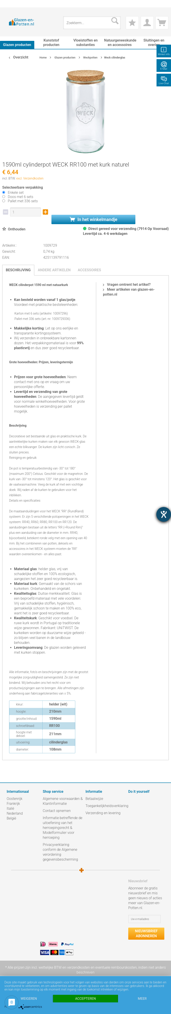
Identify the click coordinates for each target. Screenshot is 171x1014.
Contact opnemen (57, 811)
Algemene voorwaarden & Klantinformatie (63, 801)
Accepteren (85, 999)
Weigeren (29, 999)
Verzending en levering (103, 813)
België (11, 818)
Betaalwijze (94, 799)
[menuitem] (9, 3)
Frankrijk (13, 803)
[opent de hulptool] (163, 514)
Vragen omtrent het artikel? (127, 284)
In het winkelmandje (93, 219)
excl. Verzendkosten (29, 178)
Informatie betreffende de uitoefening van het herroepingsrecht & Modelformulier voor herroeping (62, 828)
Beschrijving (18, 270)
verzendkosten (78, 967)
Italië (10, 808)
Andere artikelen (54, 270)
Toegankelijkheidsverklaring (106, 806)
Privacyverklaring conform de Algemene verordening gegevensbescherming (60, 852)
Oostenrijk (14, 799)
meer (142, 999)
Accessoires (89, 270)
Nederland (15, 813)
